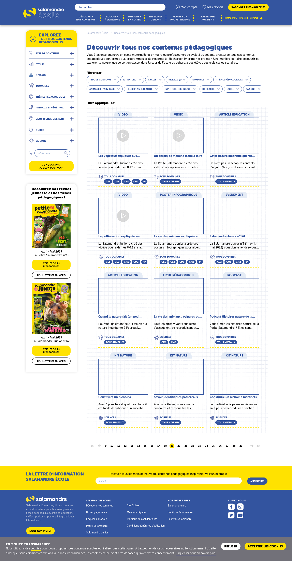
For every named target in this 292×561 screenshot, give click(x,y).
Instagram (240, 506)
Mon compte (189, 7)
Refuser (230, 546)
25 (213, 446)
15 (145, 446)
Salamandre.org (177, 505)
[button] (51, 51)
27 (227, 446)
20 (178, 446)
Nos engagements (96, 512)
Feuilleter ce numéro (51, 275)
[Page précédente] (99, 445)
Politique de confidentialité (142, 518)
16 (152, 446)
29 (240, 446)
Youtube (240, 515)
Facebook (231, 506)
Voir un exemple (216, 473)
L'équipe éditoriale (96, 518)
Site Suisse (133, 505)
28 (234, 446)
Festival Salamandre (180, 518)
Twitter (231, 515)
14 (138, 446)
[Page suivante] (251, 445)
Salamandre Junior (97, 532)
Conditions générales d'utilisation (146, 525)
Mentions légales (136, 512)
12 (125, 446)
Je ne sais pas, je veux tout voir (51, 166)
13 (132, 446)
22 (192, 446)
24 (206, 446)
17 (158, 446)
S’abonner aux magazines (248, 7)
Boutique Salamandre (180, 512)
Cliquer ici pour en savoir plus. (196, 553)
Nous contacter (40, 530)
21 (186, 446)
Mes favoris (215, 7)
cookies (36, 548)
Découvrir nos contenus (99, 505)
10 (112, 446)
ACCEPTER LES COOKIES (265, 546)
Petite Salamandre (97, 525)
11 (118, 446)
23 (199, 446)
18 (165, 446)
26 (220, 446)
